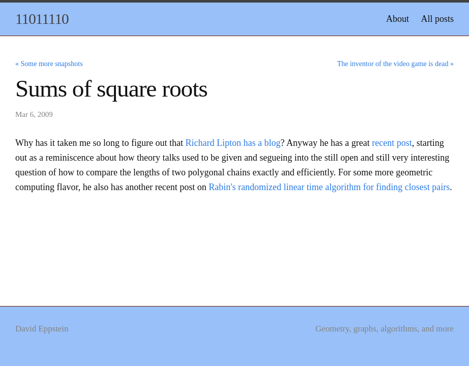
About (397, 19)
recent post (392, 143)
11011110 (42, 19)
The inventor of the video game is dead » (395, 64)
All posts (437, 19)
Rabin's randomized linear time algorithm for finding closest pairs (329, 187)
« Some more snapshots (49, 64)
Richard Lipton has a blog (232, 143)
